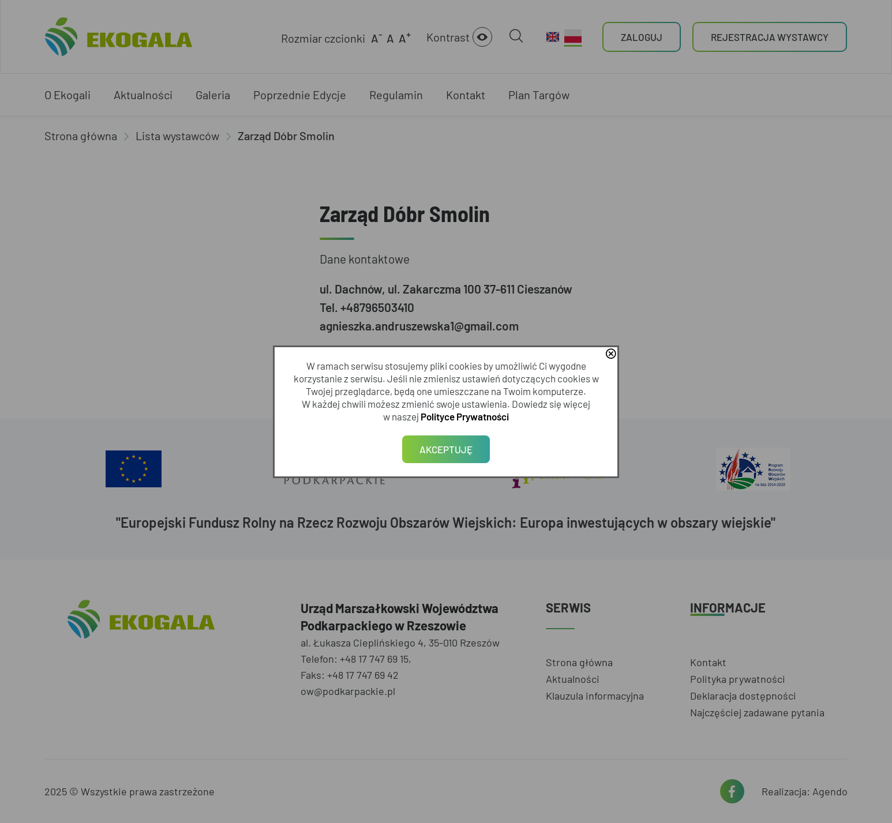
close (610, 354)
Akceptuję (446, 449)
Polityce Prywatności (465, 416)
